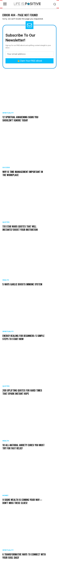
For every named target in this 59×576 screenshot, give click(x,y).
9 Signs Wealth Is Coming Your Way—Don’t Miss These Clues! (22, 501)
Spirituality (8, 113)
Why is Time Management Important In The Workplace (22, 173)
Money (5, 495)
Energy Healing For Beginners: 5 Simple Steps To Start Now (23, 337)
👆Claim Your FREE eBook (29, 60)
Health (5, 280)
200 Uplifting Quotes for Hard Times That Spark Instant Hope (22, 392)
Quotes (5, 222)
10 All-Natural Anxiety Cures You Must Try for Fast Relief (23, 446)
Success (6, 167)
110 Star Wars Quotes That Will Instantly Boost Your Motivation (20, 228)
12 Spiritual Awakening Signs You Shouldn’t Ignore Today (20, 118)
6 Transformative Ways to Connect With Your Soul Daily (24, 555)
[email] (29, 54)
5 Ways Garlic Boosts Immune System (22, 284)
